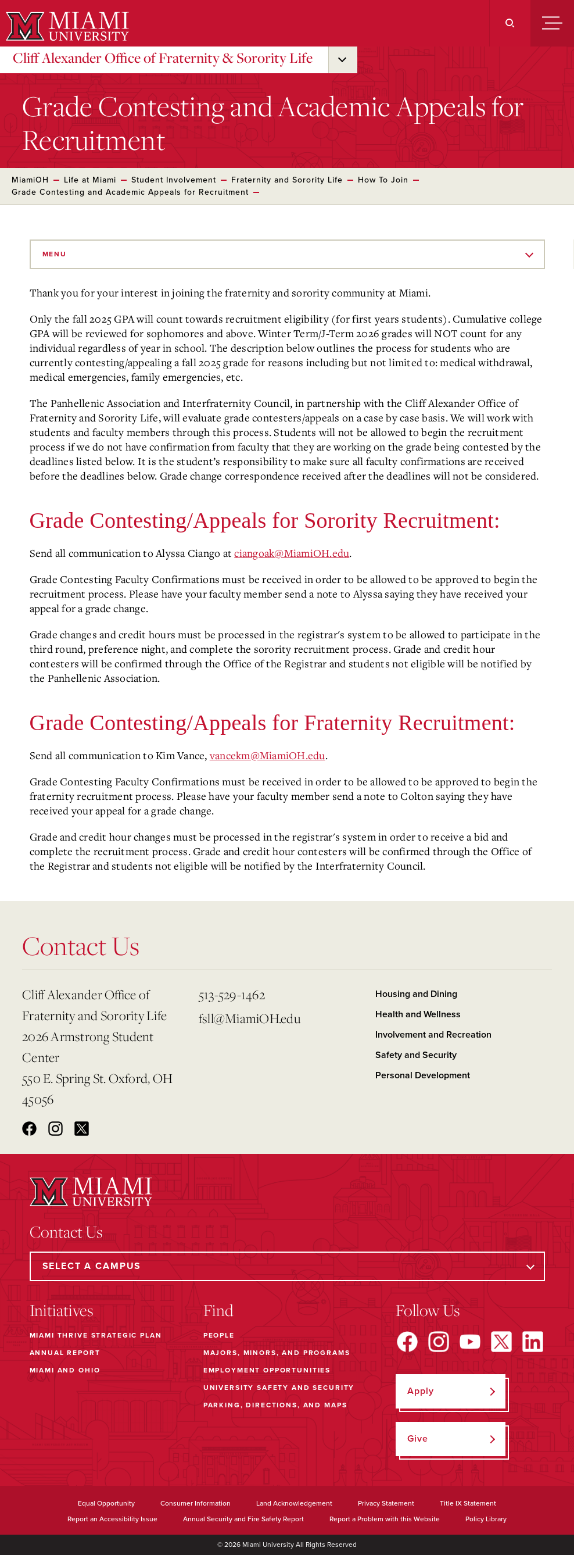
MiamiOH (30, 180)
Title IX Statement (468, 1503)
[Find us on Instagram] (438, 1341)
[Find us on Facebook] (407, 1341)
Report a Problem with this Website (384, 1519)
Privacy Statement (386, 1503)
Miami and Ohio (65, 1370)
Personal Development (422, 1075)
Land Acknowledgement (294, 1503)
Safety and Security (416, 1055)
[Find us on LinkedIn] (532, 1341)
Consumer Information (195, 1503)
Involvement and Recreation (433, 1035)
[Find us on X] (501, 1341)
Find (218, 1310)
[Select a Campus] (287, 1266)
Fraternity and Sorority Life (287, 180)
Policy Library (486, 1519)
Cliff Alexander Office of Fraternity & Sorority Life (163, 57)
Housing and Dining (416, 994)
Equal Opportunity (106, 1503)
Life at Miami (90, 180)
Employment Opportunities (267, 1370)
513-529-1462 (232, 994)
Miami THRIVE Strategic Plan (96, 1335)
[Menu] (552, 23)
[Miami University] (66, 26)
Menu (54, 254)
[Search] (509, 23)
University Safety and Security (279, 1388)
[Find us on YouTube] (470, 1341)
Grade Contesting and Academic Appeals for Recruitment (130, 192)
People (219, 1335)
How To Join (383, 180)
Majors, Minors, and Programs (276, 1353)
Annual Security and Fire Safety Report (243, 1519)
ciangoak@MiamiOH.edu (291, 553)
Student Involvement (173, 180)
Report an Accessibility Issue (112, 1519)
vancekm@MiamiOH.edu (267, 755)
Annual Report (65, 1353)
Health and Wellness (418, 1014)
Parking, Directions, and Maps (275, 1405)
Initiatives (62, 1310)
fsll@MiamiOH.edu (249, 1018)
